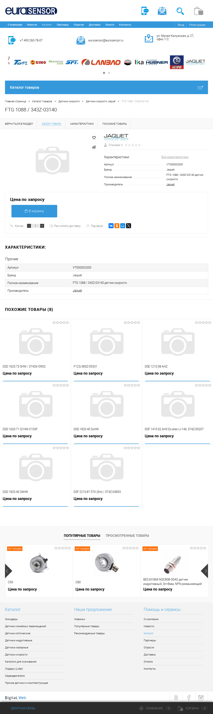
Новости (32, 24)
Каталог (47, 24)
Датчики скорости (16, 653)
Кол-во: (19, 226)
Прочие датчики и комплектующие (26, 681)
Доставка (94, 24)
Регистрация (197, 25)
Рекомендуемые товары (89, 631)
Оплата (109, 24)
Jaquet (170, 184)
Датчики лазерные (16, 646)
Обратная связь (20, 708)
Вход (181, 25)
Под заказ (94, 226)
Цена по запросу (27, 199)
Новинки (79, 617)
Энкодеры (11, 617)
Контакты (125, 24)
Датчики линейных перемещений (25, 624)
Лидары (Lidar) (14, 667)
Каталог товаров (106, 87)
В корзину (34, 211)
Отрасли (79, 24)
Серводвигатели (15, 674)
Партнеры (63, 24)
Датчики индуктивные (18, 638)
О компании (15, 24)
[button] (104, 73)
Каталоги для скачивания (20, 660)
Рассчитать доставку (65, 226)
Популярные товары (82, 534)
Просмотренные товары (127, 534)
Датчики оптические (17, 631)
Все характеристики (174, 157)
